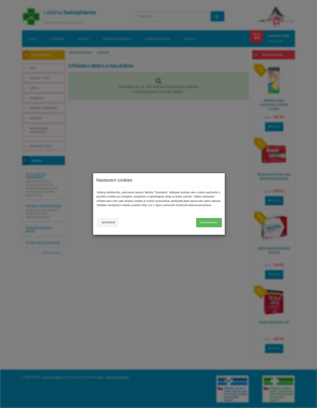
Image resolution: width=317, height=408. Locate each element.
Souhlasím (208, 222)
